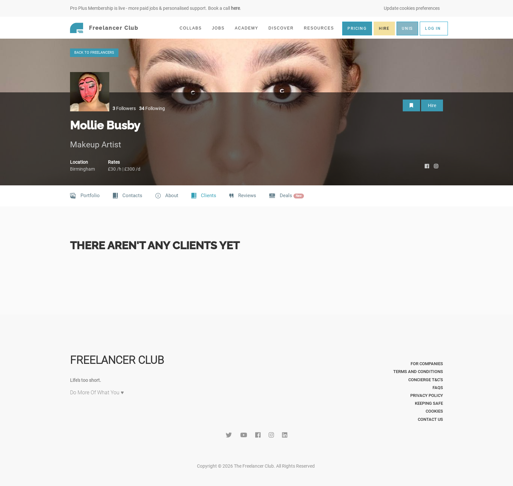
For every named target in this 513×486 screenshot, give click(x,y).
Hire (432, 105)
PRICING (357, 28)
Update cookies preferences (412, 8)
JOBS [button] (221, 28)
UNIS (407, 28)
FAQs (438, 387)
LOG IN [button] (433, 28)
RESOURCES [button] (322, 28)
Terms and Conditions (418, 371)
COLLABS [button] (193, 28)
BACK (94, 52)
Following (152, 108)
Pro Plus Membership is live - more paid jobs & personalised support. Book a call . (155, 8)
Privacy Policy (426, 395)
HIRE (384, 28)
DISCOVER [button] (284, 28)
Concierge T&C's (425, 379)
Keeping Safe (429, 403)
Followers (124, 108)
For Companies (427, 363)
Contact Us (430, 419)
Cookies (434, 411)
